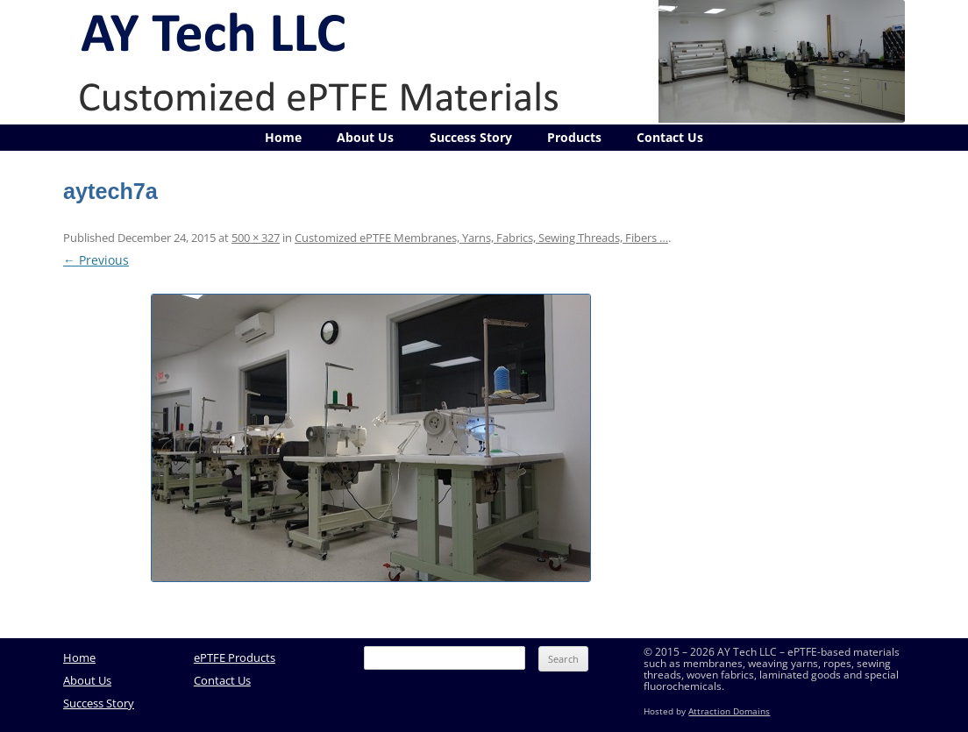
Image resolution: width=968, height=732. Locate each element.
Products (574, 137)
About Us (365, 137)
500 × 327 (255, 237)
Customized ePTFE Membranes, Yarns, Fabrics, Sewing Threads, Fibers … (481, 237)
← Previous (96, 260)
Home (283, 137)
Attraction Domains (729, 711)
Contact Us (670, 137)
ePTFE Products (234, 657)
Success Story (471, 137)
